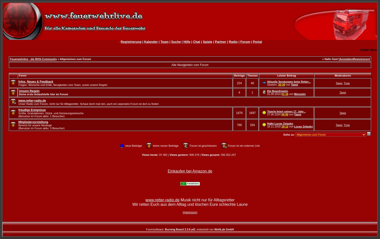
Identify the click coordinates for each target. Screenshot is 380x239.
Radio (233, 42)
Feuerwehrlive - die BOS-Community (33, 59)
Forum (245, 42)
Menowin (300, 94)
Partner (220, 42)
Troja (347, 83)
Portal (257, 42)
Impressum (190, 212)
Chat (196, 42)
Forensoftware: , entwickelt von (190, 229)
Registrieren (361, 59)
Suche (176, 42)
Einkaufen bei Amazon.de (190, 171)
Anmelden (345, 59)
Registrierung (131, 42)
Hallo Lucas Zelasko (280, 123)
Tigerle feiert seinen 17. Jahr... (286, 111)
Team (164, 42)
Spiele (207, 42)
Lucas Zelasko (303, 126)
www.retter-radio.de (162, 200)
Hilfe (186, 42)
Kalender (151, 42)
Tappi (294, 84)
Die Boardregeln (277, 91)
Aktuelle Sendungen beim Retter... (289, 81)
